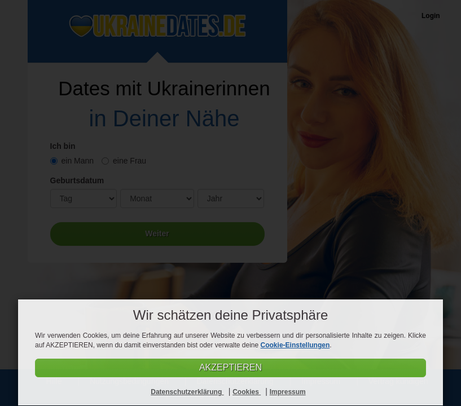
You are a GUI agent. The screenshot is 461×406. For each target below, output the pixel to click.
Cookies (246, 392)
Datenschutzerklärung (187, 392)
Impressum (288, 392)
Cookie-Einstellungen (295, 345)
